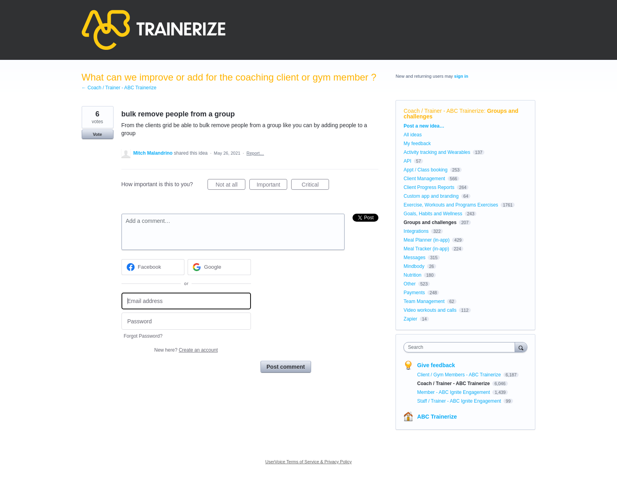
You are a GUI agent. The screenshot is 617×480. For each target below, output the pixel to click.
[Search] (521, 347)
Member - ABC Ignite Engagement (454, 392)
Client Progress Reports (428, 187)
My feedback (417, 143)
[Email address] (186, 301)
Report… (255, 153)
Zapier (410, 319)
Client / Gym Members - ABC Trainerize (459, 375)
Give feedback (436, 365)
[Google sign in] (219, 267)
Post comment (285, 367)
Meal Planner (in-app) (426, 240)
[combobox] (461, 347)
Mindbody (413, 266)
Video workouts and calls (429, 310)
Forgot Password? (143, 336)
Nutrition (412, 275)
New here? (185, 350)
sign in (461, 76)
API (407, 161)
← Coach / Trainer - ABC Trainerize (119, 87)
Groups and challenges (429, 222)
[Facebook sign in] (153, 267)
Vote (97, 134)
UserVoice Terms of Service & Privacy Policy (308, 461)
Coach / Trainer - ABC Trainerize (443, 111)
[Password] (186, 321)
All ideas (412, 135)
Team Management (424, 301)
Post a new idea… (423, 126)
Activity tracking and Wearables (436, 152)
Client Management (424, 178)
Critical (315, 185)
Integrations (416, 231)
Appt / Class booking (425, 170)
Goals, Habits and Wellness (432, 213)
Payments (414, 292)
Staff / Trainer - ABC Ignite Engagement (459, 401)
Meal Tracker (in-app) (426, 249)
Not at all (230, 185)
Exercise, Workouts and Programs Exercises (450, 205)
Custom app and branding (430, 196)
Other (409, 284)
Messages (414, 257)
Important (272, 185)
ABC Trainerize (437, 416)
